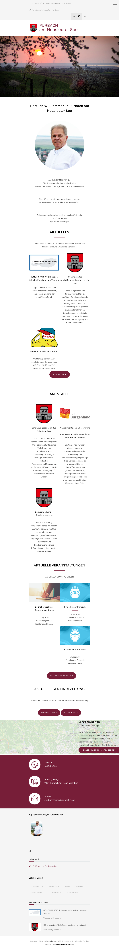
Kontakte (79, 886)
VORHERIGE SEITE (49, 713)
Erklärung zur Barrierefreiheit (45, 866)
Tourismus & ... (73, 892)
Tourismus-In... (56, 892)
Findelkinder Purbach (75, 607)
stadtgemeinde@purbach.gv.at (58, 3)
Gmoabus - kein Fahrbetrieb (44, 351)
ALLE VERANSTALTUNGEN (61, 676)
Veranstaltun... (37, 886)
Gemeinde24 (51, 941)
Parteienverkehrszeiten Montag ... (45, 10)
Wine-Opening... (37, 892)
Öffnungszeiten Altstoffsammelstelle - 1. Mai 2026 (75, 280)
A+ (74, 16)
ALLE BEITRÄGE (59, 374)
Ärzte (67, 886)
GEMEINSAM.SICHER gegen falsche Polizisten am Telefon (65, 911)
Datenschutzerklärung (64, 944)
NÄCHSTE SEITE (71, 713)
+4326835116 (37, 3)
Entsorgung (54, 886)
